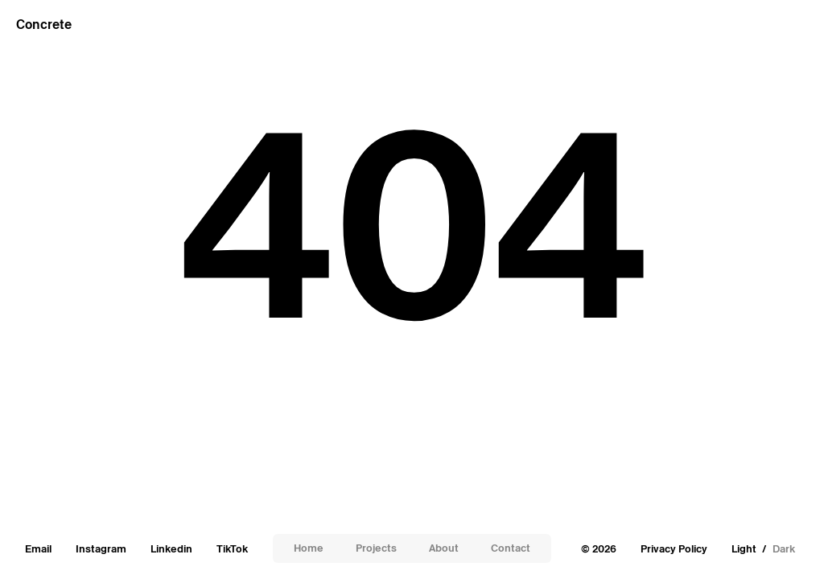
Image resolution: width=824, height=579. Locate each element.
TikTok (232, 548)
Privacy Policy (674, 548)
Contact (510, 548)
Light (743, 548)
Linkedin (171, 548)
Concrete (44, 24)
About (444, 548)
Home (308, 548)
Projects (376, 548)
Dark (783, 548)
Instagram (101, 548)
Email (38, 548)
